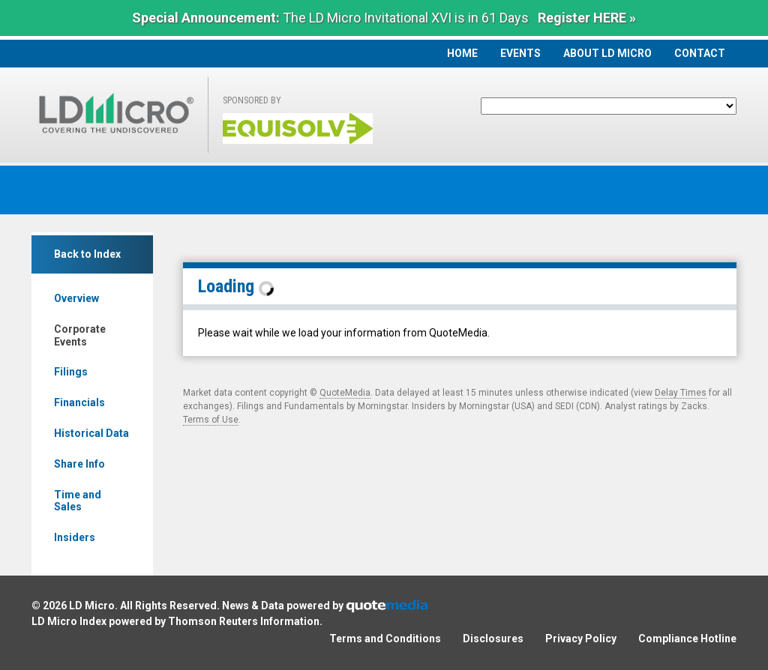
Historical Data (91, 433)
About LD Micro (607, 53)
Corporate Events (80, 335)
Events (520, 53)
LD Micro (92, 606)
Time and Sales (77, 501)
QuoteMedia (345, 392)
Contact (699, 53)
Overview (76, 298)
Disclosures (493, 639)
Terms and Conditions (385, 639)
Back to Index (87, 254)
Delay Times (680, 392)
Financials (79, 402)
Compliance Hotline (687, 639)
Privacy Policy (580, 639)
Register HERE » (587, 17)
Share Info (79, 464)
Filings (71, 372)
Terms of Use (210, 419)
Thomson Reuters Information (244, 621)
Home (462, 53)
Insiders (74, 537)
